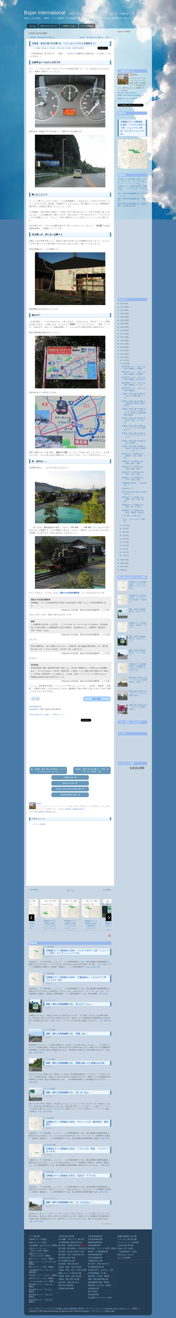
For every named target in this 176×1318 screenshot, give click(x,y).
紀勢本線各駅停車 (95, 1255)
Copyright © (34, 709)
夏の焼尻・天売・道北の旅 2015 (71, 1255)
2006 (122, 570)
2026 (122, 303)
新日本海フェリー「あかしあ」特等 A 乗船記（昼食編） (134, 373)
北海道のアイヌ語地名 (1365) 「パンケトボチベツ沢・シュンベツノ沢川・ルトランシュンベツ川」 (132, 128)
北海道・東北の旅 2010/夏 (60, 48)
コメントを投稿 (38, 824)
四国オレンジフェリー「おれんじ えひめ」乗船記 (40, 1255)
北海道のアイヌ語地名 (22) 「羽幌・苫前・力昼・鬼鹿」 (133, 499)
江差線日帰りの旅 (95, 1261)
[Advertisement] (70, 744)
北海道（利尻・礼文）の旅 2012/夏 (72, 1270)
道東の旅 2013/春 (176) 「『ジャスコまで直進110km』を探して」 (138, 680)
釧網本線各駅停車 (95, 1242)
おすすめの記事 (49, 1145)
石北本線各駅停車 (95, 1239)
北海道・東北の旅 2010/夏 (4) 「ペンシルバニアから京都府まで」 (133, 428)
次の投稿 (106, 890)
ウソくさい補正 (49, 1030)
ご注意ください (69, 26)
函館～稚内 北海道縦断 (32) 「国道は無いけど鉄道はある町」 (76, 1063)
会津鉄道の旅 (93, 1288)
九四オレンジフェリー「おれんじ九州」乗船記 (39, 1249)
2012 (122, 351)
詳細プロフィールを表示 (127, 98)
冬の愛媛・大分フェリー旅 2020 (71, 1239)
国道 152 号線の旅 (65, 1285)
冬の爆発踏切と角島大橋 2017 (70, 1242)
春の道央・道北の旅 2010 (68, 1282)
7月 (123, 535)
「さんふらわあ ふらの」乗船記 (41, 1281)
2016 (122, 337)
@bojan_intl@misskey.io (74, 809)
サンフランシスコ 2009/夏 (128, 1242)
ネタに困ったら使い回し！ (132, 516)
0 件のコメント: (59, 715)
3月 (123, 549)
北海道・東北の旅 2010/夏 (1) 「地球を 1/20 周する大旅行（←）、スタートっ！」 (134, 448)
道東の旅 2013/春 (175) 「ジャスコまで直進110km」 (138, 707)
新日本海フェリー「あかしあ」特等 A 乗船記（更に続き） (134, 378)
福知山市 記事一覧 (70, 783)
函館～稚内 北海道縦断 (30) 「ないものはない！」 (71, 1202)
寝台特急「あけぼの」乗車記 (99, 1285)
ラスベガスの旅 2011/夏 (127, 1239)
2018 (122, 330)
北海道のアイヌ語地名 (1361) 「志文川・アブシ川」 (71, 1175)
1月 (123, 556)
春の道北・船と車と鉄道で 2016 (71, 1252)
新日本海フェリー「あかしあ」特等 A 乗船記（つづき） (134, 384)
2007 (122, 567)
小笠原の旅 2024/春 (66, 1236)
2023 (122, 314)
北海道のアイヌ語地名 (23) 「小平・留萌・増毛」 (132, 479)
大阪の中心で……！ (130, 488)
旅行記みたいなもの (126, 1255)
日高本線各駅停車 (95, 1236)
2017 (122, 334)
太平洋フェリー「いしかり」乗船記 (43, 1275)
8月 (123, 532)
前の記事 (35, 699)
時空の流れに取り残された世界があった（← (134, 493)
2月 (123, 552)
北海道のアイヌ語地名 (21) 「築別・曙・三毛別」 (132, 506)
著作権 (80, 1309)
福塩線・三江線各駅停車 (98, 1252)
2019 (122, 327)
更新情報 (73, 1309)
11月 (124, 364)
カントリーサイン (50, 1000)
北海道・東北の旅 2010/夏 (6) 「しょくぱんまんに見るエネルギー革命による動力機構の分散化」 (133, 412)
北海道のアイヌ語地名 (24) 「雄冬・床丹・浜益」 (132, 473)
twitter (66, 1309)
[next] (108, 917)
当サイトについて (48, 26)
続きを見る (95, 967)
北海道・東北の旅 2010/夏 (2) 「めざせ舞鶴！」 (133, 442)
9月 (123, 529)
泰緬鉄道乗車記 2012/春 (127, 1236)
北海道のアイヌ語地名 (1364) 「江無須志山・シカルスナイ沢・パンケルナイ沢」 (132, 188)
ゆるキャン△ (124, 1309)
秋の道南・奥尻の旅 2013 (68, 1264)
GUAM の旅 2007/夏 (125, 1245)
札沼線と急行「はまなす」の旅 (100, 1270)
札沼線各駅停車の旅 (96, 1267)
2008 (122, 563)
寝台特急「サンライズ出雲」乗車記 (102, 1248)
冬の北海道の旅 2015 (66, 1261)
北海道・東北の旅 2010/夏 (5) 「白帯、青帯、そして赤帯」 (133, 420)
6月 (123, 539)
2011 (122, 354)
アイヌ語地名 (87, 26)
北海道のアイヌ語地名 (38, 1239)
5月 (123, 542)
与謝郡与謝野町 (78, 48)
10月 (124, 525)
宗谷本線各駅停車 (95, 1258)
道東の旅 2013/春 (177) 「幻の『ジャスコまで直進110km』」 (138, 693)
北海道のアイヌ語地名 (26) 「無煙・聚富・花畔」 (132, 462)
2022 (122, 317)
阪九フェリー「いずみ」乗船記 (41, 1267)
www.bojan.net (35, 706)
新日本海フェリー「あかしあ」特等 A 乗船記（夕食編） (134, 368)
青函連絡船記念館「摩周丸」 (99, 1282)
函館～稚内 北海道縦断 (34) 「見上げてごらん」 (69, 1004)
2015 (122, 341)
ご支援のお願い (109, 1311)
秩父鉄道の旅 (93, 1295)
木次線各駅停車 (94, 1245)
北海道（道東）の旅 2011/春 (69, 1276)
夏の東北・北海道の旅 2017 (69, 1245)
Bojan (135, 75)
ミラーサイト (96, 1311)
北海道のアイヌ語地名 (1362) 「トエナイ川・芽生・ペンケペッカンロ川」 (138, 585)
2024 (122, 310)
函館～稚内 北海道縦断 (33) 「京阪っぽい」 (67, 1033)
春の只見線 (92, 1291)
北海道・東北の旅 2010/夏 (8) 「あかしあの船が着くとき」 (133, 396)
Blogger (86, 1311)
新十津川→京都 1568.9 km (98, 1264)
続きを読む (97, 699)
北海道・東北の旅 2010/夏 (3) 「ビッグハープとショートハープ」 (133, 435)
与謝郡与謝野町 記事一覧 (70, 795)
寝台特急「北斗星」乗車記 (98, 1276)
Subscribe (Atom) (111, 1309)
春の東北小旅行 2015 (66, 1258)
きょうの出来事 (124, 1258)
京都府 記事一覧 (70, 777)
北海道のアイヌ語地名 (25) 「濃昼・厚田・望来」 (132, 468)
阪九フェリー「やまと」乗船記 (41, 1259)
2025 (122, 307)
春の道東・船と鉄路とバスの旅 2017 (73, 1248)
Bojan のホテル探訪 (125, 1248)
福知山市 (45, 48)
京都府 (38, 48)
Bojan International (45, 12)
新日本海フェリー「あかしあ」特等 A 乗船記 (134, 389)
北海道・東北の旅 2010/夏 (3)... (42, 37)
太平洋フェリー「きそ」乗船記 (41, 1278)
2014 (122, 344)
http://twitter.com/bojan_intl (45, 812)
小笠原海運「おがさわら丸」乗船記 (43, 1245)
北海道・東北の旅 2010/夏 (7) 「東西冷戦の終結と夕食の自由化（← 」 (133, 403)
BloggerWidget (106, 1224)
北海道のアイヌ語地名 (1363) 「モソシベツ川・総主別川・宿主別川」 (138, 599)
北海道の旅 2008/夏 (66, 1288)
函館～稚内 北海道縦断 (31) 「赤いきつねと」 (68, 1092)
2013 (122, 347)
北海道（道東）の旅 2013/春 (69, 1267)
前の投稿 (34, 890)
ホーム (32, 26)
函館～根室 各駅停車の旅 (98, 1279)
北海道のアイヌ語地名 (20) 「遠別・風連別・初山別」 (133, 511)
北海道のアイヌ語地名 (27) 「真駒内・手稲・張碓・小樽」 (133, 456)
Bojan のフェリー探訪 (37, 1242)
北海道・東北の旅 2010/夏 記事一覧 (70, 789)
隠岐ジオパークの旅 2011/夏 (69, 1273)
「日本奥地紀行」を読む (127, 1252)
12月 (124, 360)
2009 (122, 560)
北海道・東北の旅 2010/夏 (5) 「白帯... (94, 37)
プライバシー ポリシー (94, 1309)
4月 (123, 546)
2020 (122, 324)
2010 (122, 357)
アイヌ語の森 (48, 947)
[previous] (31, 917)
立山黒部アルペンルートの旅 (99, 1298)
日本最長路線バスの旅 (97, 1273)
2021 (122, 320)
